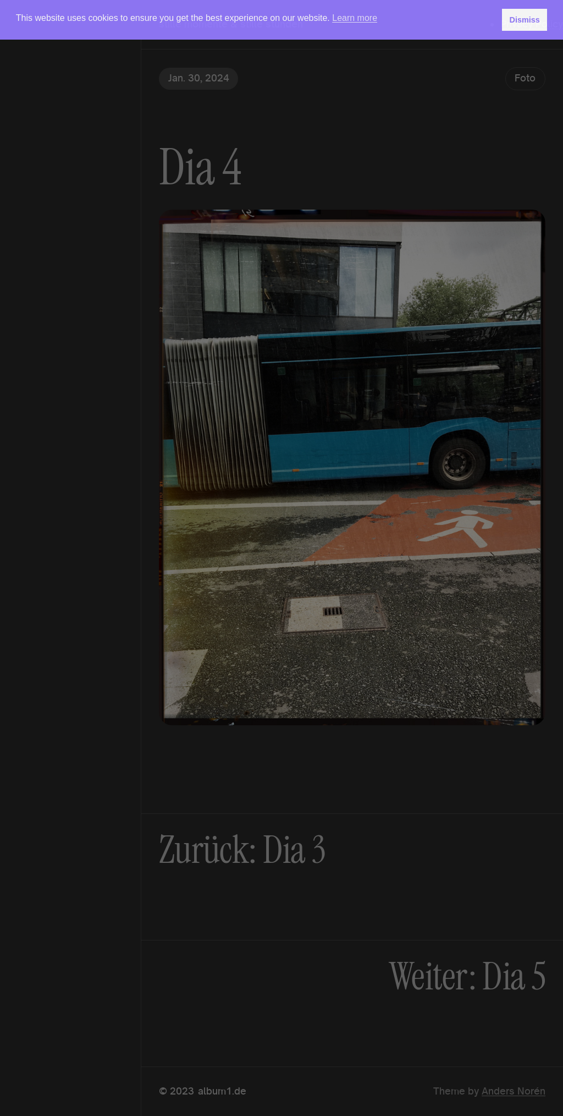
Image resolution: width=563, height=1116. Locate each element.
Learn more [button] (354, 18)
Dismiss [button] (524, 19)
